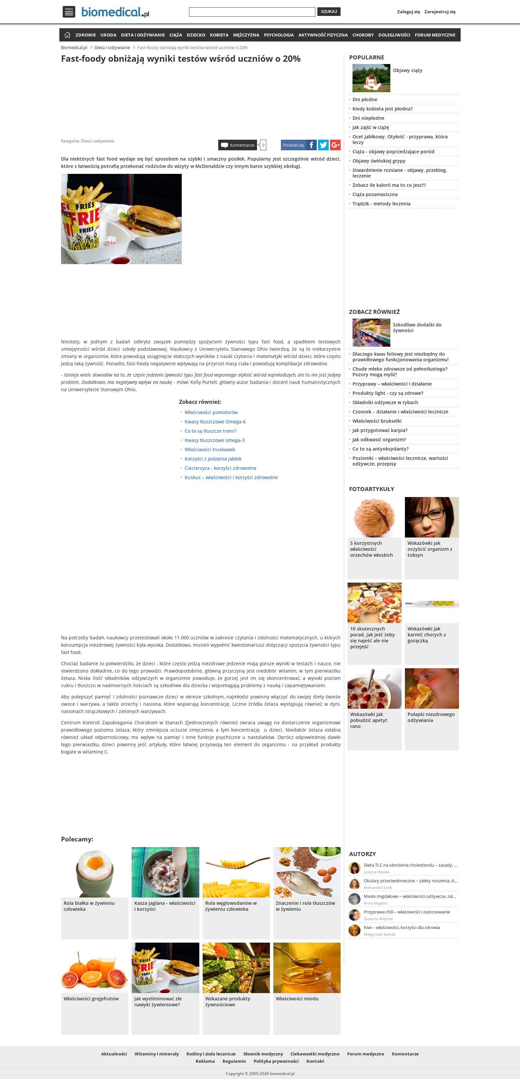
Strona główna (66, 35)
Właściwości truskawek (210, 449)
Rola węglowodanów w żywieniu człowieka (231, 906)
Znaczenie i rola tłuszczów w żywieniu (305, 906)
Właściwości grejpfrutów (91, 999)
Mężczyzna (246, 35)
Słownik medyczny (263, 1054)
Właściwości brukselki (377, 421)
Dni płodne (365, 99)
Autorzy (362, 854)
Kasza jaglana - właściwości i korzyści (164, 906)
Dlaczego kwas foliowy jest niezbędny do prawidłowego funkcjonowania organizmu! (401, 357)
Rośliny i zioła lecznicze (211, 1054)
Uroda (108, 35)
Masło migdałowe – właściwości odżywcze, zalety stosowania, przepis (411, 896)
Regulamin (234, 1061)
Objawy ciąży (407, 70)
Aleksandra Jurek (378, 887)
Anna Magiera (375, 902)
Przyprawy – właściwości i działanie (392, 384)
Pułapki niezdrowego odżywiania (431, 717)
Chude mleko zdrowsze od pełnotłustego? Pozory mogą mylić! (400, 372)
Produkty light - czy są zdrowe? (388, 393)
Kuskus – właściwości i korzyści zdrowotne (231, 477)
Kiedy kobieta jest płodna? (383, 109)
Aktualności (114, 1054)
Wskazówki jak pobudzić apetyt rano (368, 720)
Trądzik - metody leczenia (382, 203)
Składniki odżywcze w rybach (385, 402)
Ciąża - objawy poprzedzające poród (393, 151)
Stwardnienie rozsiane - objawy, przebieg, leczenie (400, 173)
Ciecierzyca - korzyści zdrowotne (220, 468)
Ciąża (175, 35)
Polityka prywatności (276, 1061)
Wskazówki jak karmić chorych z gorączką (427, 635)
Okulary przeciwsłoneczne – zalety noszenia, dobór (411, 881)
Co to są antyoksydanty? (381, 449)
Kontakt (315, 1061)
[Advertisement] (201, 99)
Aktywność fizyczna (323, 35)
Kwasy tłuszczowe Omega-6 (215, 421)
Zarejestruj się (440, 12)
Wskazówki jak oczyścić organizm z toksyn (430, 549)
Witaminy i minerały (157, 1054)
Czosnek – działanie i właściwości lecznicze (400, 411)
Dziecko (196, 35)
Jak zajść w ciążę (371, 127)
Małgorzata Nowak (380, 934)
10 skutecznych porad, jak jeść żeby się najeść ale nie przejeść (372, 638)
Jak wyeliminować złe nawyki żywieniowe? (158, 1002)
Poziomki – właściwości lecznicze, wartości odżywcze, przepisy (400, 461)
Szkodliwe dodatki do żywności (417, 327)
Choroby (363, 35)
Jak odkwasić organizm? (379, 439)
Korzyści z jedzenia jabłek (213, 459)
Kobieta (219, 35)
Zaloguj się (408, 12)
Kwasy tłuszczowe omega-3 (215, 440)
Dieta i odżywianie (143, 35)
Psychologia (279, 35)
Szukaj (329, 11)
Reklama (205, 1061)
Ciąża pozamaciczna (375, 194)
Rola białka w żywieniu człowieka (89, 906)
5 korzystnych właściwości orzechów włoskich (371, 549)
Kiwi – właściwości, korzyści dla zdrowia (402, 927)
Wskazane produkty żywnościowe (227, 1002)
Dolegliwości (394, 35)
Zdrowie (86, 35)
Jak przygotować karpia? (380, 430)
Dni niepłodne (368, 118)
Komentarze (242, 145)
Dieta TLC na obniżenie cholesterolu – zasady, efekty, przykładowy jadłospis (411, 865)
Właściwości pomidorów (211, 412)
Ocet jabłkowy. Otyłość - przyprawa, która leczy (400, 139)
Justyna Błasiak (376, 871)
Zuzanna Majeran (378, 918)
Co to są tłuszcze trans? (210, 431)
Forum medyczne (435, 35)
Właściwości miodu (297, 999)
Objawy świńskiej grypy (379, 161)
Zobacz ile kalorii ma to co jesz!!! (389, 185)
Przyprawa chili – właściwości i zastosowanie (407, 912)
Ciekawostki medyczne (315, 1054)
